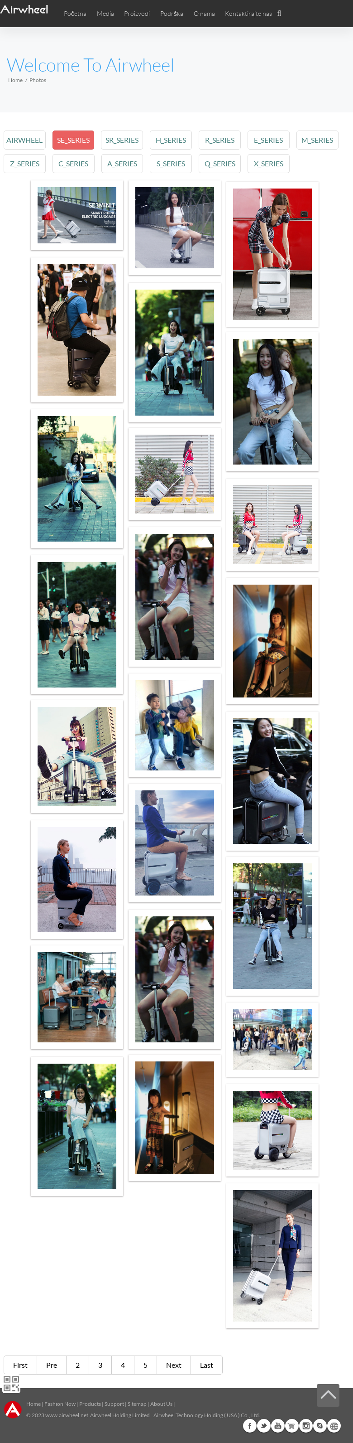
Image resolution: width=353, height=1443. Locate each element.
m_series (321, 140)
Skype (320, 1426)
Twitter (264, 1426)
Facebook (250, 1426)
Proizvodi (137, 13)
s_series (172, 163)
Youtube (278, 1426)
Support (114, 1403)
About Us (161, 1403)
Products (90, 1403)
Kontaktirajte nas (248, 13)
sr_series (123, 140)
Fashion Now (60, 1403)
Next (173, 1365)
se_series (74, 140)
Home (15, 80)
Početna (75, 13)
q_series (222, 163)
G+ (292, 1426)
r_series (222, 140)
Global (334, 1426)
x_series (271, 163)
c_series (74, 163)
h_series (172, 140)
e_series (271, 140)
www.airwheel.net (66, 1415)
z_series (24, 163)
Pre (51, 1365)
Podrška (171, 13)
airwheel (25, 140)
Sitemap (137, 1403)
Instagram (306, 1426)
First (20, 1365)
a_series (123, 163)
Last (206, 1365)
